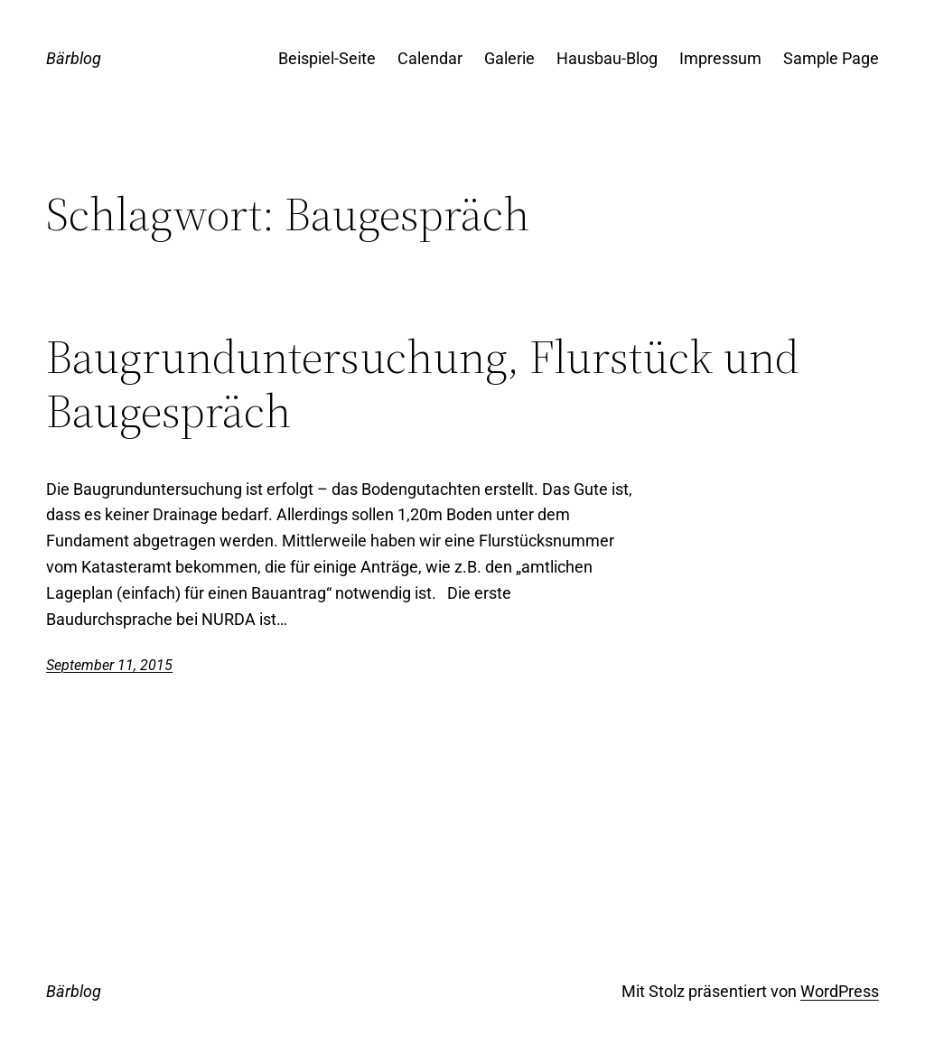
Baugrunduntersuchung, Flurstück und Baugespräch (422, 384)
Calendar (429, 58)
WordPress (839, 991)
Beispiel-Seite (327, 58)
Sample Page (831, 58)
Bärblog (73, 58)
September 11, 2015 (109, 665)
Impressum (720, 58)
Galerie (509, 58)
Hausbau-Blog (607, 58)
